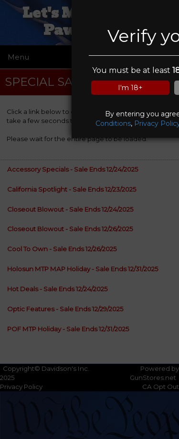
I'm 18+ (130, 87)
